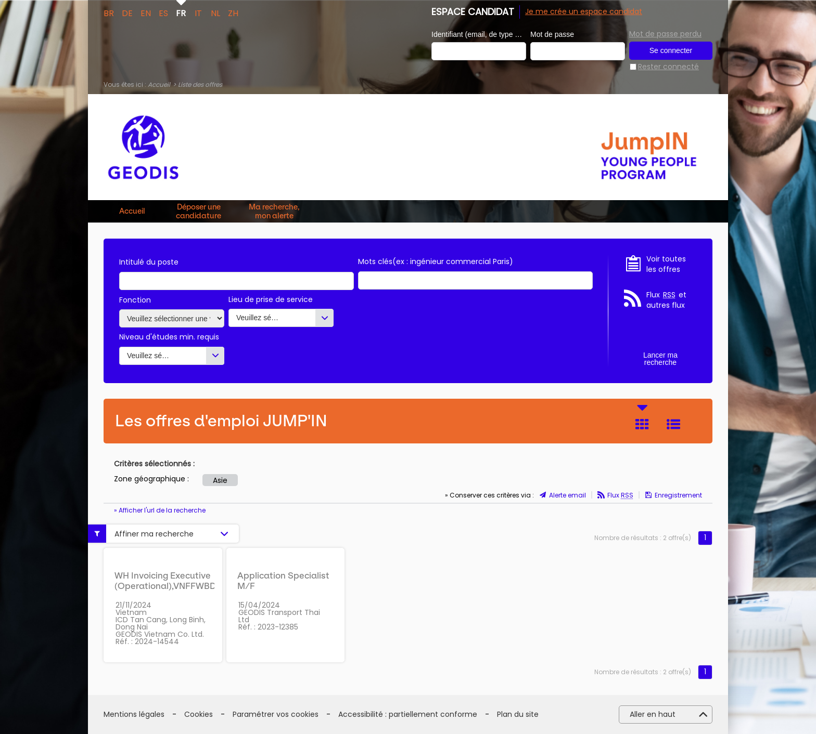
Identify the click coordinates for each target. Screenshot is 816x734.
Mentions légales (134, 714)
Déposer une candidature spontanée (198, 211)
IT (198, 12)
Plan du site (518, 714)
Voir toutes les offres (666, 264)
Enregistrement (678, 495)
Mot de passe (552, 34)
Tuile (642, 424)
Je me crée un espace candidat (583, 11)
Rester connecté (668, 67)
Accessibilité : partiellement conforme (407, 714)
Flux (620, 495)
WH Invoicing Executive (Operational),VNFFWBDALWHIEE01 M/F (188, 585)
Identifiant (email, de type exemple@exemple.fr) (478, 34)
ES (163, 12)
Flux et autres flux (666, 300)
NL (215, 12)
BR (109, 12)
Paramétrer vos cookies (275, 714)
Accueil (159, 84)
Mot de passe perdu (665, 34)
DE (127, 12)
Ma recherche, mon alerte (274, 211)
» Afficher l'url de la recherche (160, 510)
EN (146, 12)
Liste (673, 424)
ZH (233, 12)
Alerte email (567, 495)
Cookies (198, 714)
